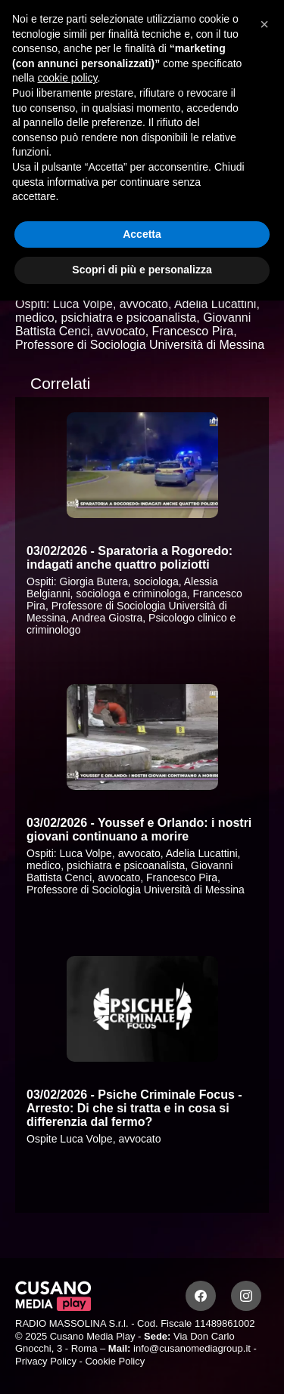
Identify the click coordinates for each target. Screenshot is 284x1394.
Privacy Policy (45, 1361)
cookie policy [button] (67, 78)
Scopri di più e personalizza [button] (141, 270)
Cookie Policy (115, 1361)
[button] (264, 24)
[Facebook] (201, 1296)
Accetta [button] (142, 234)
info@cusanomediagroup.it (192, 1348)
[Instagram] (246, 1296)
